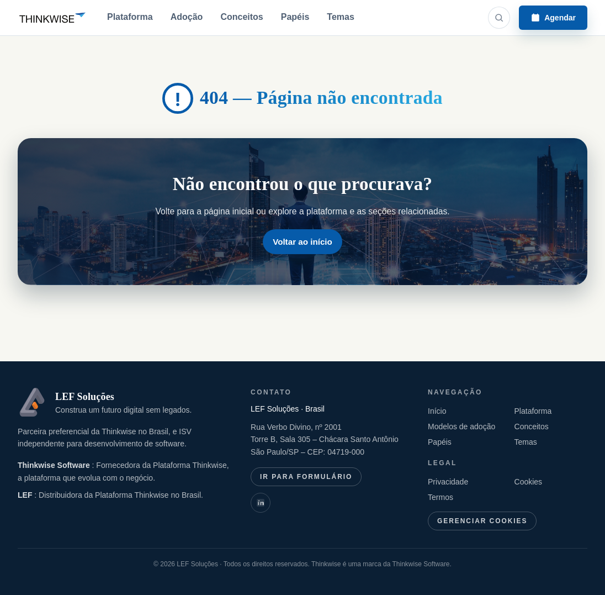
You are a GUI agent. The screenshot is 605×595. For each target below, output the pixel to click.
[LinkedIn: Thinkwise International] (260, 503)
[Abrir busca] (499, 18)
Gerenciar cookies (482, 521)
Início (437, 411)
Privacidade (448, 481)
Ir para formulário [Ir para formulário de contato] (306, 477)
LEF (26, 495)
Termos (440, 497)
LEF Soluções (84, 396)
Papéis (295, 17)
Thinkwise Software (55, 465)
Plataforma (130, 17)
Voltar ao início (302, 241)
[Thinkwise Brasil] (52, 17)
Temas (340, 17)
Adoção (187, 17)
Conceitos (241, 17)
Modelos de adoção (461, 426)
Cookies (528, 481)
